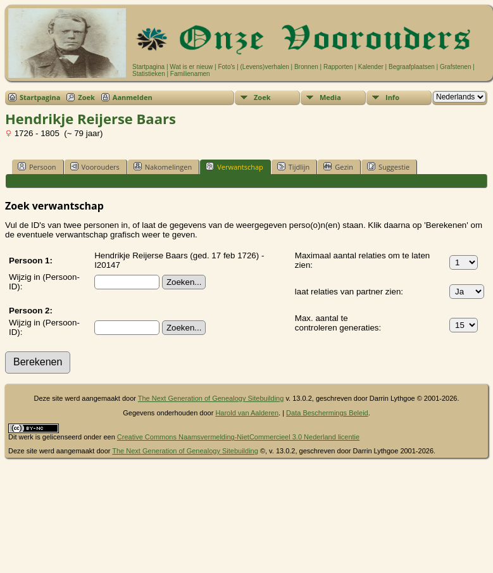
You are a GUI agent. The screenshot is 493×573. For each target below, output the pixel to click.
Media (330, 97)
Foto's (226, 66)
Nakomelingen (163, 166)
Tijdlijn (293, 166)
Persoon (37, 166)
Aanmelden (133, 97)
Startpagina (148, 66)
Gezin (338, 166)
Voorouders (95, 166)
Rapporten (338, 66)
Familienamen (190, 73)
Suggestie (388, 166)
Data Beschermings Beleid (327, 413)
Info (392, 97)
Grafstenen (455, 66)
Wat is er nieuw (191, 66)
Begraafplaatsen (412, 66)
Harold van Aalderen (246, 413)
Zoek (86, 97)
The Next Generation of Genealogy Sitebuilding (211, 398)
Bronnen (306, 66)
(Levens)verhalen (264, 66)
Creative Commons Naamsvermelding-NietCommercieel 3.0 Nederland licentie (238, 437)
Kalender (371, 66)
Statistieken (148, 73)
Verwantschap (234, 166)
